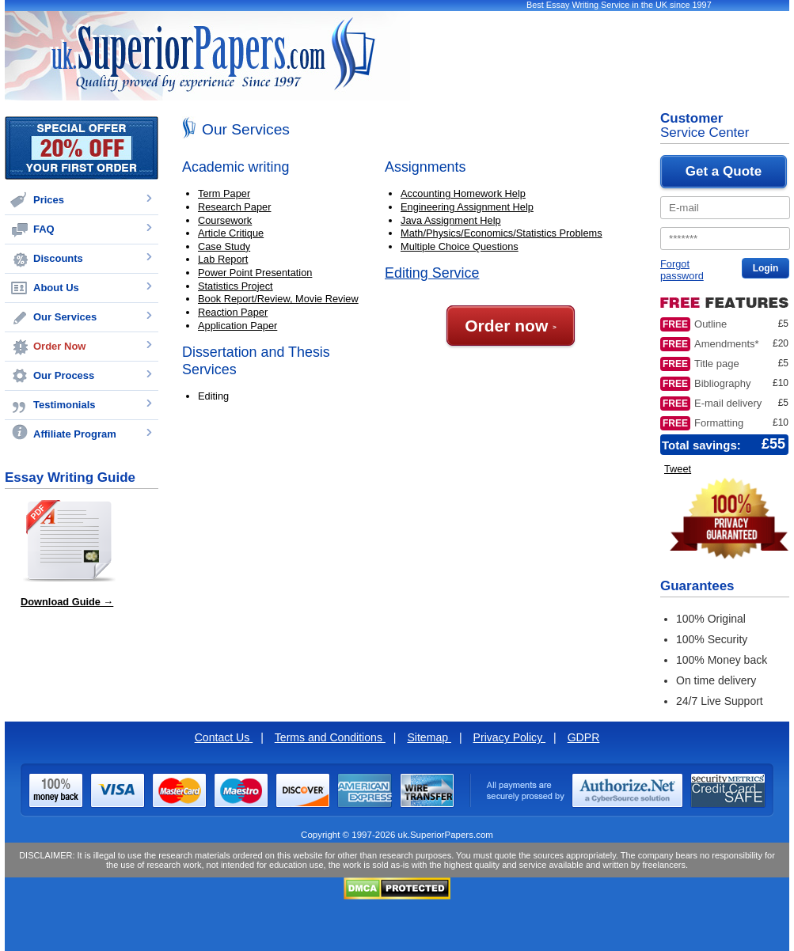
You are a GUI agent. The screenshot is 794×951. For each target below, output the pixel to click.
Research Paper (234, 207)
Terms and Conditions (330, 737)
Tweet (677, 469)
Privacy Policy (509, 737)
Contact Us (224, 737)
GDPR (584, 737)
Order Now (59, 346)
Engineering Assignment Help (467, 207)
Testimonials (64, 405)
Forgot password (682, 270)
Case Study (224, 246)
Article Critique (231, 233)
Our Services (65, 317)
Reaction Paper (233, 312)
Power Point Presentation (255, 272)
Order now (511, 325)
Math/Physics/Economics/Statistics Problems (501, 233)
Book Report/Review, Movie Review (278, 299)
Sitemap (429, 737)
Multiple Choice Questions (460, 246)
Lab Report (223, 259)
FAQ (44, 229)
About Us (56, 288)
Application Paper (237, 326)
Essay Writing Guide (70, 477)
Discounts (58, 258)
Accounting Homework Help (463, 193)
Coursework (225, 220)
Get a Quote (724, 171)
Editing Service (432, 273)
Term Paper (224, 193)
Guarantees (697, 585)
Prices (48, 200)
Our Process (63, 375)
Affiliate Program (74, 434)
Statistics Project (235, 286)
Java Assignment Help (451, 220)
